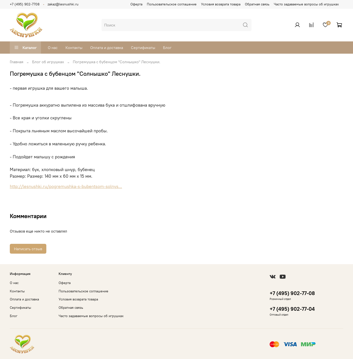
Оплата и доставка (106, 47)
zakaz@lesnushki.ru (63, 4)
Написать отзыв (28, 248)
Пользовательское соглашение (172, 4)
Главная (16, 61)
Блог (167, 47)
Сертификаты (143, 47)
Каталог (25, 47)
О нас (53, 47)
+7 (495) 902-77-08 (292, 293)
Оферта (136, 4)
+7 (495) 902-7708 (24, 4)
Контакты (73, 47)
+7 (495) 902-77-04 (292, 309)
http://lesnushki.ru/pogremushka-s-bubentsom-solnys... (66, 186)
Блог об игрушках (48, 61)
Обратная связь (257, 4)
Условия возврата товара (220, 4)
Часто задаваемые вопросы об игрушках (306, 4)
